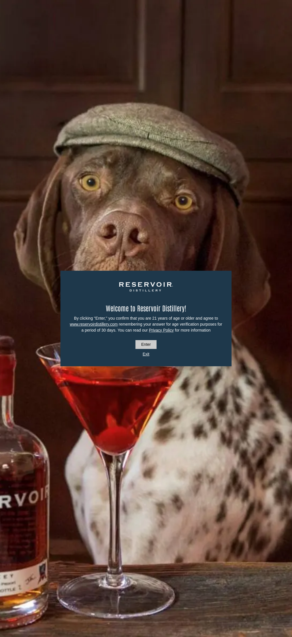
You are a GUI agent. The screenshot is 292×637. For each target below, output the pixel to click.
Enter (146, 344)
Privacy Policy (161, 330)
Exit (146, 354)
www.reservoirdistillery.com (94, 324)
